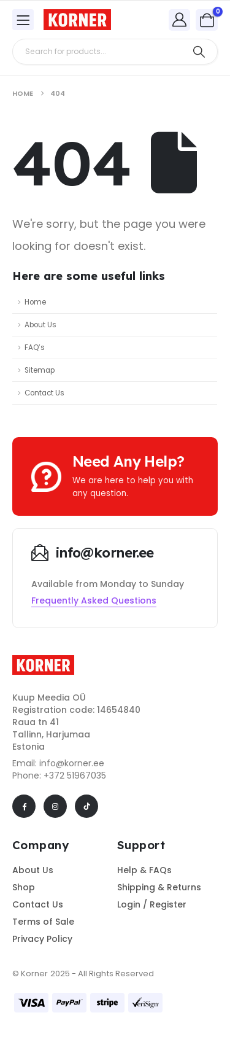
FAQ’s (35, 347)
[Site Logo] (77, 20)
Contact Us (44, 393)
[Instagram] (55, 806)
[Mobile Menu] (23, 19)
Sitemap (40, 370)
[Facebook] (24, 806)
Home (35, 302)
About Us (40, 325)
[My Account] (179, 19)
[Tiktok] (86, 806)
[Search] (199, 51)
